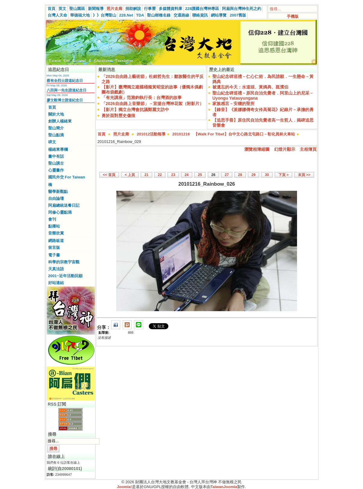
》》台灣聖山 (104, 15)
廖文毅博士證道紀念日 (65, 100)
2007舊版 (238, 15)
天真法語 (56, 269)
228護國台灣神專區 (202, 8)
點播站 (54, 226)
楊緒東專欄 (58, 149)
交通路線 (181, 15)
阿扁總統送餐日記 (64, 205)
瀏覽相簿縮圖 (257, 149)
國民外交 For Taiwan (66, 177)
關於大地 (56, 114)
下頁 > (283, 175)
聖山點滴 (56, 135)
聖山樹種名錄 (159, 15)
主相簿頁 (308, 149)
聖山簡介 (56, 128)
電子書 (54, 255)
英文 (62, 8)
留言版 (54, 247)
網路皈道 (56, 240)
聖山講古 (56, 163)
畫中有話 (56, 156)
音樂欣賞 (56, 233)
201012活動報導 (151, 134)
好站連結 (56, 282)
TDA (140, 15)
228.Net (126, 15)
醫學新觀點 (58, 191)
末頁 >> (304, 175)
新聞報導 (96, 8)
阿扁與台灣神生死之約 (241, 8)
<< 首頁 (109, 175)
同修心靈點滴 (60, 212)
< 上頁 (130, 175)
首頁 (51, 8)
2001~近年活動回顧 (65, 276)
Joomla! (124, 486)
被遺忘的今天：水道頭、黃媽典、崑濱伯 (250, 87)
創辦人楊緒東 (60, 121)
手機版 (293, 16)
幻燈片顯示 (284, 149)
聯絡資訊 (200, 15)
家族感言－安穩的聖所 (233, 103)
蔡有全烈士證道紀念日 (65, 81)
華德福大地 (80, 15)
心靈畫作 (56, 170)
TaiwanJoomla (224, 486)
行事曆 (150, 8)
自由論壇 (56, 198)
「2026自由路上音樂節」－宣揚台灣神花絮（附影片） (153, 103)
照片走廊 (114, 8)
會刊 (52, 219)
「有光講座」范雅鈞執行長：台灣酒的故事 (142, 97)
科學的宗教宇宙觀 (64, 262)
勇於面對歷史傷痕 (118, 115)
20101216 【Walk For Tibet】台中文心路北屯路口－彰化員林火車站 (233, 134)
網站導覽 (219, 15)
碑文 (52, 142)
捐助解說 (133, 8)
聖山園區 (77, 8)
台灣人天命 (57, 15)
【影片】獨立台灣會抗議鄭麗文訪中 (135, 109)
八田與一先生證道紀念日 (66, 90)
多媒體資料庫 (170, 8)
